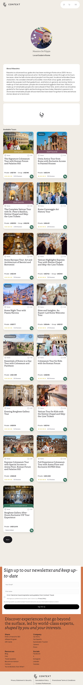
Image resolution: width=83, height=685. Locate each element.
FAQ (6, 656)
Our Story (36, 637)
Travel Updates (10, 659)
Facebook (36, 654)
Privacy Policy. (42, 598)
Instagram (36, 659)
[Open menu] (76, 5)
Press (35, 647)
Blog (6, 654)
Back (7, 540)
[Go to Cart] (69, 5)
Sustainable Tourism (40, 642)
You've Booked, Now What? (14, 667)
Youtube (36, 664)
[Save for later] (30, 134)
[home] (12, 6)
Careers (36, 644)
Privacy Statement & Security (21, 680)
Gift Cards (8, 642)
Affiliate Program (11, 639)
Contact (8, 664)
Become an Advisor (12, 661)
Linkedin (36, 661)
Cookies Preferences (43, 683)
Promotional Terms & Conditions (63, 680)
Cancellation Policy (42, 680)
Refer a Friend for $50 (12, 637)
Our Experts (37, 639)
